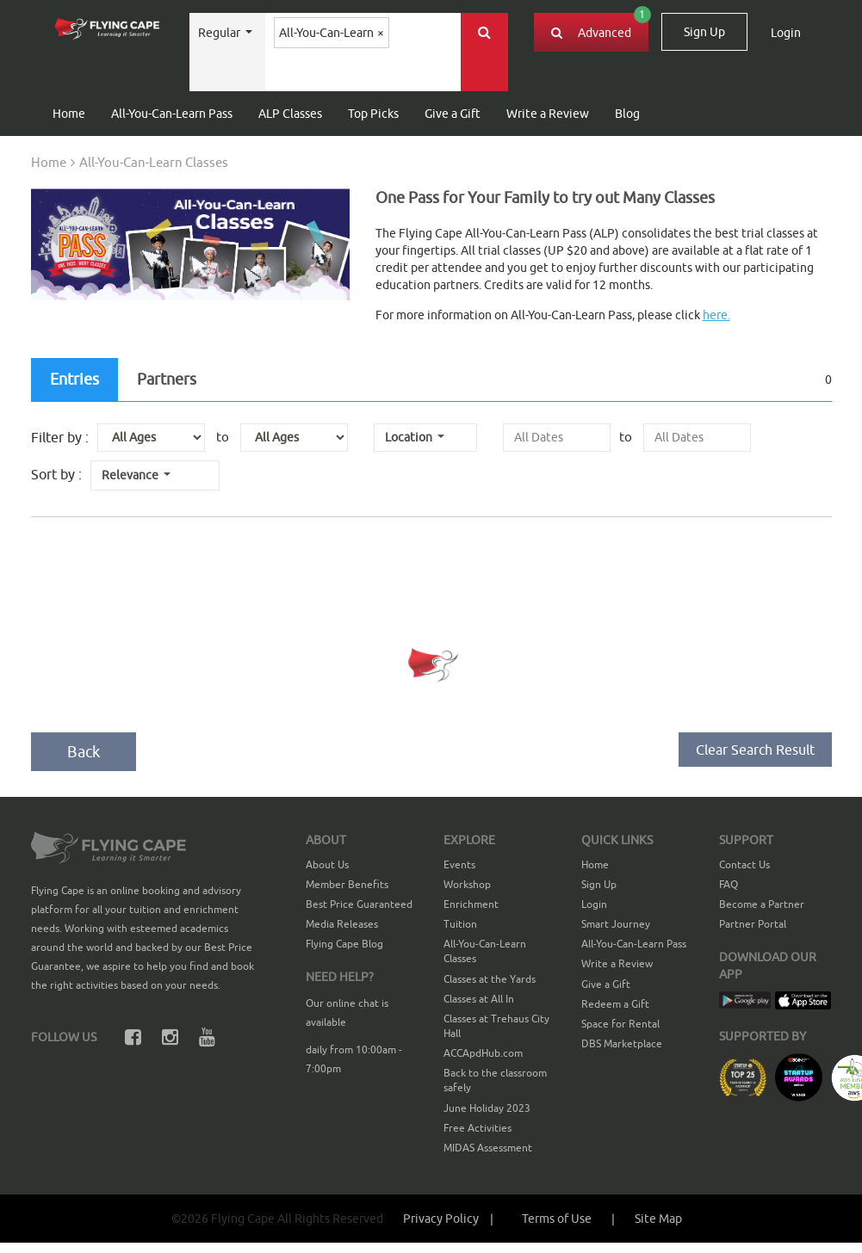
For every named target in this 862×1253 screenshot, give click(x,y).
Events (459, 864)
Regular (220, 33)
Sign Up (599, 884)
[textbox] (317, 71)
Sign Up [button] (704, 32)
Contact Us (744, 864)
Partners (166, 379)
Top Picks (373, 113)
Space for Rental (620, 1023)
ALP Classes (290, 113)
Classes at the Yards (489, 978)
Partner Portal (752, 923)
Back (83, 752)
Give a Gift (453, 113)
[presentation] (557, 437)
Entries (74, 379)
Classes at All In (478, 998)
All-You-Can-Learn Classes (484, 951)
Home (69, 113)
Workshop (467, 884)
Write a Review (547, 113)
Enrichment (471, 904)
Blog (627, 113)
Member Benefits (347, 884)
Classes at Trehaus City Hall (496, 1026)
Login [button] (786, 33)
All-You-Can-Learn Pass (172, 113)
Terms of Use (558, 1218)
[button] (568, 1218)
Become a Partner (761, 904)
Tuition (460, 923)
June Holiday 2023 (486, 1108)
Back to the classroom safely (495, 1080)
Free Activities (477, 1127)
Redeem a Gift (615, 1003)
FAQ (728, 884)
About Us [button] (327, 864)
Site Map (658, 1218)
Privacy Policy (452, 1218)
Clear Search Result (755, 749)
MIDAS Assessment (487, 1147)
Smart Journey (615, 923)
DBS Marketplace (621, 1043)
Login (594, 904)
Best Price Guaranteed (359, 904)
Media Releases (342, 923)
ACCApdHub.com (483, 1052)
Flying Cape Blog (344, 943)
